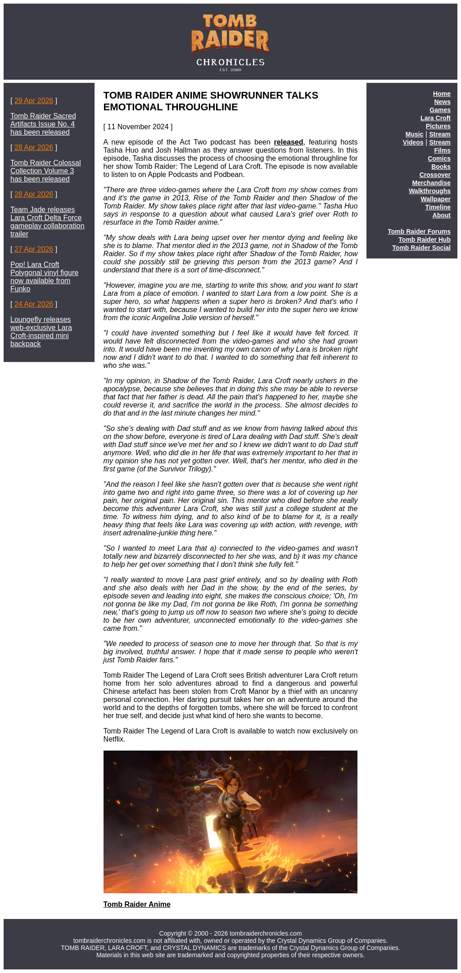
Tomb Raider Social (421, 247)
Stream (440, 134)
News (442, 101)
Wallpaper (436, 199)
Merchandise (431, 182)
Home (442, 93)
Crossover (435, 174)
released (288, 142)
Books (441, 166)
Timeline (438, 207)
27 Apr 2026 (33, 249)
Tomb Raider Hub (424, 239)
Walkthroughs (430, 191)
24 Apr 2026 (33, 304)
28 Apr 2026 (33, 147)
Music (415, 134)
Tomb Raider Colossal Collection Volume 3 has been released (45, 171)
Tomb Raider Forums (419, 231)
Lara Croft (435, 118)
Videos (413, 142)
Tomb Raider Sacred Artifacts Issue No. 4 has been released (43, 124)
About (442, 215)
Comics (439, 158)
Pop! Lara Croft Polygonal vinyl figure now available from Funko (44, 277)
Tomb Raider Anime (137, 904)
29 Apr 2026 (33, 100)
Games (440, 109)
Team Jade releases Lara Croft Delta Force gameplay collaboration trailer (47, 222)
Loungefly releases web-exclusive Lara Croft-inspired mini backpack (41, 332)
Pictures (438, 126)
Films (442, 150)
